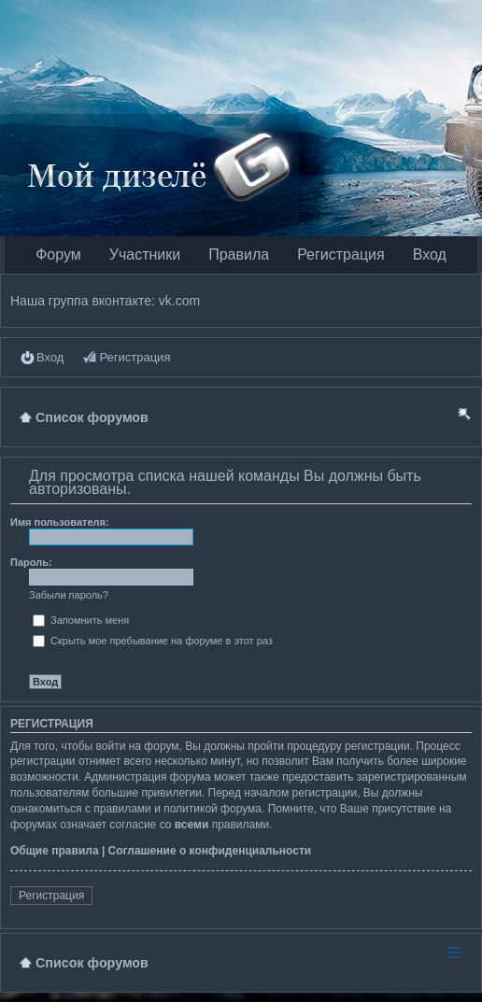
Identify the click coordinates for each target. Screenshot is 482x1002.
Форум (58, 254)
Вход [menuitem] (50, 357)
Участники (144, 254)
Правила (238, 254)
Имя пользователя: (59, 522)
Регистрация (341, 254)
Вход (430, 254)
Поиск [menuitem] (464, 417)
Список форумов (92, 962)
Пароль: (31, 562)
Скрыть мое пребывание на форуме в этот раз (153, 640)
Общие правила (54, 850)
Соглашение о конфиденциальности (210, 850)
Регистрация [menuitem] (134, 357)
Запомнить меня (81, 620)
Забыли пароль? (68, 594)
